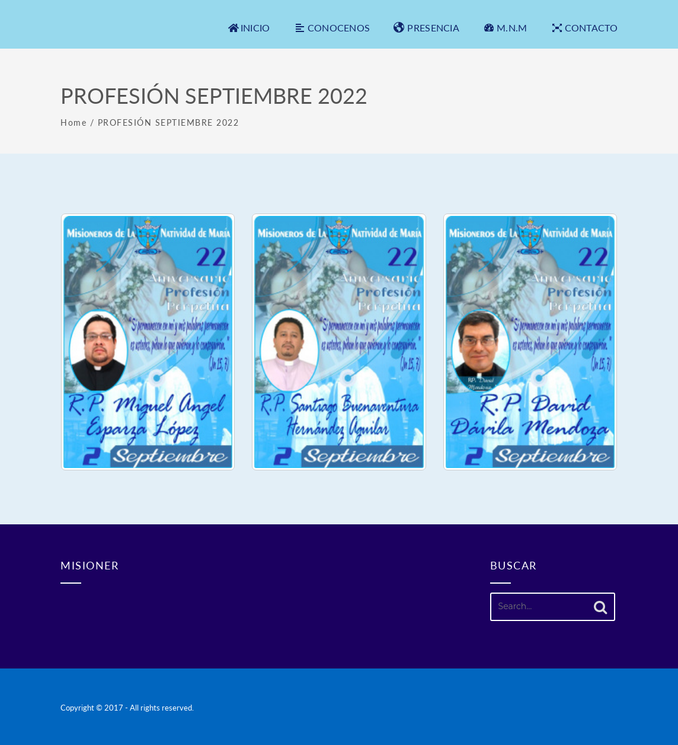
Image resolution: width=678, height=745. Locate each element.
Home (73, 122)
